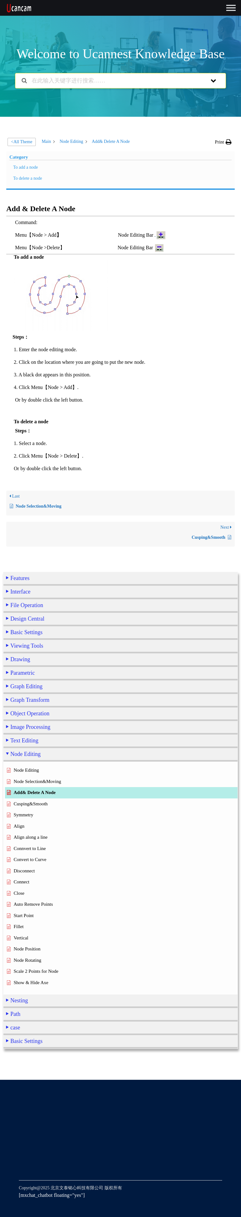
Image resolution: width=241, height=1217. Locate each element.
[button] (223, 142)
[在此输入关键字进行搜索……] (112, 80)
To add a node (25, 167)
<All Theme (21, 141)
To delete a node (27, 178)
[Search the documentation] (24, 80)
